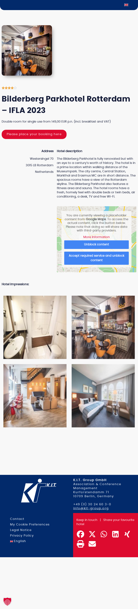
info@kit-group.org (91, 508)
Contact (17, 518)
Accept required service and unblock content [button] (96, 258)
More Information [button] (96, 237)
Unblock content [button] (96, 244)
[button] (66, 291)
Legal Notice (21, 530)
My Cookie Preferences (30, 524)
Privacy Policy (22, 535)
